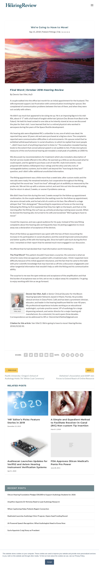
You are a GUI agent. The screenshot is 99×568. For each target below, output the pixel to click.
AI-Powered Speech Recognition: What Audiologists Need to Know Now (36, 545)
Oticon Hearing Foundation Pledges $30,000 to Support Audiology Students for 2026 (41, 517)
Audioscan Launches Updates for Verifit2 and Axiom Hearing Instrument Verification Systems (27, 483)
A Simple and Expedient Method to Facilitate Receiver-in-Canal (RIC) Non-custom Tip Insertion (70, 442)
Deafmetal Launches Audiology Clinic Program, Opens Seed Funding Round (37, 538)
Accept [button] (49, 562)
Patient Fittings (49, 38)
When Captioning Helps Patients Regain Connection (28, 531)
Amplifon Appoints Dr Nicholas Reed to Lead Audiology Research (33, 524)
